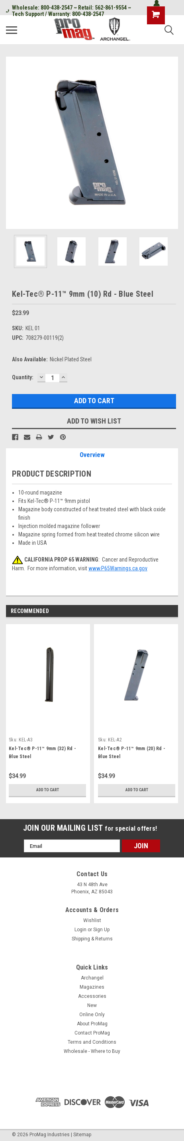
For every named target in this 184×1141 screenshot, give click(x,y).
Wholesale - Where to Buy (92, 1051)
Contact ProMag (92, 1033)
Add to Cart (47, 790)
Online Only (92, 1014)
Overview (92, 455)
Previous (162, 612)
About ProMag (92, 1024)
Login (80, 929)
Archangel (92, 978)
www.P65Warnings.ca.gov (117, 568)
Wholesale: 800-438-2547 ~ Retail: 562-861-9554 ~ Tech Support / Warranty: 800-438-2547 (68, 10)
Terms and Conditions (92, 1042)
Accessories (92, 996)
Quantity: (22, 377)
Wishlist (92, 920)
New (92, 1005)
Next (173, 612)
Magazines (92, 987)
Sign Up (101, 929)
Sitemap (82, 1134)
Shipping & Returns (92, 939)
